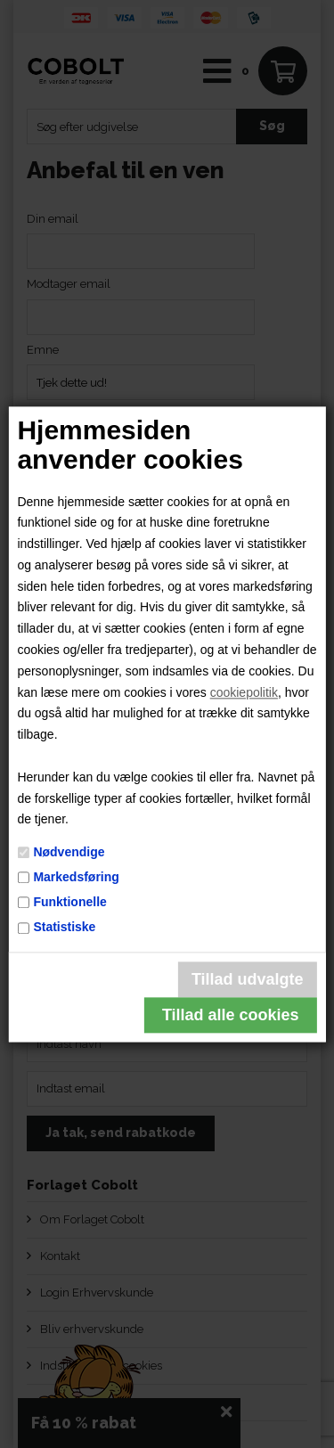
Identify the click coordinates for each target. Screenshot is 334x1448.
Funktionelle (69, 902)
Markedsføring (75, 877)
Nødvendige (68, 852)
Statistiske (64, 927)
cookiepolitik (244, 692)
